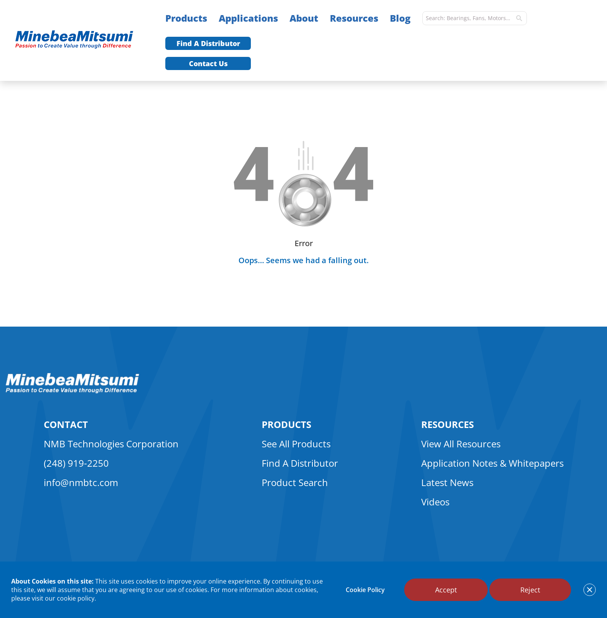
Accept (446, 589)
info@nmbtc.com (81, 482)
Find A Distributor (208, 43)
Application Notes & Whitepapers (492, 463)
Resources (354, 18)
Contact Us (208, 63)
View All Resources (461, 443)
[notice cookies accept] (589, 590)
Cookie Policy (365, 589)
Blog (400, 18)
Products (186, 18)
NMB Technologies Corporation (111, 443)
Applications (248, 18)
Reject (530, 589)
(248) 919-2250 (76, 463)
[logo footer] (72, 391)
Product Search (295, 482)
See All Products (296, 443)
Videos (435, 501)
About (304, 18)
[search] (519, 18)
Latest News (447, 482)
